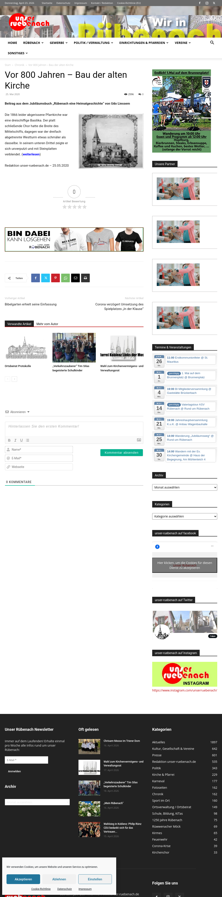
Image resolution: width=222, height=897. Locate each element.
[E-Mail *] (26, 760)
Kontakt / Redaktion (102, 3)
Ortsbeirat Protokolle (18, 366)
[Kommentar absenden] (121, 452)
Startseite (47, 3)
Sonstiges (18, 53)
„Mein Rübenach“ (114, 803)
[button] (212, 43)
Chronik (19, 65)
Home (12, 43)
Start (8, 65)
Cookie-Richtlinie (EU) (129, 3)
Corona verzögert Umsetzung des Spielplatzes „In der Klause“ (119, 306)
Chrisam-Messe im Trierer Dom (122, 740)
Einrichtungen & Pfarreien (144, 43)
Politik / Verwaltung (93, 43)
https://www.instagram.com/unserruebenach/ (184, 690)
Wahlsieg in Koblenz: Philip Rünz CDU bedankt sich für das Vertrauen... (122, 827)
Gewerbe (59, 43)
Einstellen (95, 879)
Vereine (183, 43)
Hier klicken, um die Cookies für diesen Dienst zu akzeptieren (184, 565)
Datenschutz (64, 889)
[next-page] (14, 379)
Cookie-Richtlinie (41, 889)
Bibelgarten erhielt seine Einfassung (31, 304)
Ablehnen (59, 879)
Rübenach (33, 43)
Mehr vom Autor (47, 324)
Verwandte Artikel (19, 324)
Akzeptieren (23, 879)
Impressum (84, 889)
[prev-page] (7, 379)
